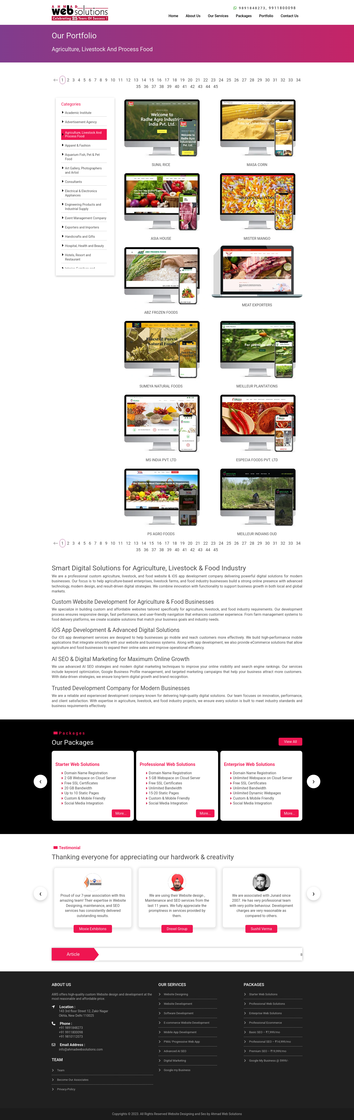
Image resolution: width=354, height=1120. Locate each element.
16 (159, 80)
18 (174, 80)
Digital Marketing (175, 1060)
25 (228, 80)
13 (136, 80)
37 (153, 86)
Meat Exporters (257, 305)
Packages (244, 16)
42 (192, 86)
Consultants (73, 182)
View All (290, 741)
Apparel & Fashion (78, 145)
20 (190, 80)
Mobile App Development (180, 1032)
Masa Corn (257, 164)
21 (198, 80)
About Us (193, 16)
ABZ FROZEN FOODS (161, 312)
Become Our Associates (72, 1079)
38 (161, 86)
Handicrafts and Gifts (80, 236)
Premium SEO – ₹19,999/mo (267, 1051)
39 (169, 86)
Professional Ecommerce (265, 1022)
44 (208, 86)
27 (244, 80)
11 (120, 80)
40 (177, 86)
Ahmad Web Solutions (226, 1114)
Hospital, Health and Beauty (84, 246)
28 (252, 80)
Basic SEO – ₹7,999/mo (264, 1032)
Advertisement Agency (81, 122)
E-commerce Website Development (187, 1022)
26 (236, 80)
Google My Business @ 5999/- (269, 1060)
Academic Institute (78, 113)
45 (215, 86)
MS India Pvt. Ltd (161, 460)
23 (213, 80)
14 (144, 80)
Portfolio (266, 16)
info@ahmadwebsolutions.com (81, 1049)
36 (146, 86)
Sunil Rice (161, 164)
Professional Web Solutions (267, 1003)
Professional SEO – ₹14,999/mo (270, 1041)
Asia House (161, 238)
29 (259, 80)
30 (267, 80)
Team (61, 1070)
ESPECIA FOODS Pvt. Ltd (257, 460)
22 (205, 80)
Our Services (218, 16)
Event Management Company (85, 218)
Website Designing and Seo (187, 1114)
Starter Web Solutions (263, 994)
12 (128, 80)
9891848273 (252, 8)
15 (151, 80)
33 (290, 80)
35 (138, 86)
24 (221, 80)
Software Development (178, 1013)
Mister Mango (257, 238)
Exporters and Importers (82, 227)
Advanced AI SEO (175, 1051)
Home (173, 16)
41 (184, 86)
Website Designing (176, 994)
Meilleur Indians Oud (257, 534)
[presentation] (40, 781)
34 (298, 80)
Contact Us (289, 16)
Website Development (178, 1003)
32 (283, 80)
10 (113, 80)
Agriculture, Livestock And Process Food (83, 134)
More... (121, 813)
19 (182, 80)
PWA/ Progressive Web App (182, 1041)
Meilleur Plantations (257, 386)
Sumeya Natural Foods (161, 386)
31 (275, 80)
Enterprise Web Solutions (265, 1013)
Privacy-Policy (66, 1089)
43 (200, 86)
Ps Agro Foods (161, 534)
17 (167, 80)
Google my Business (177, 1070)
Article (73, 954)
